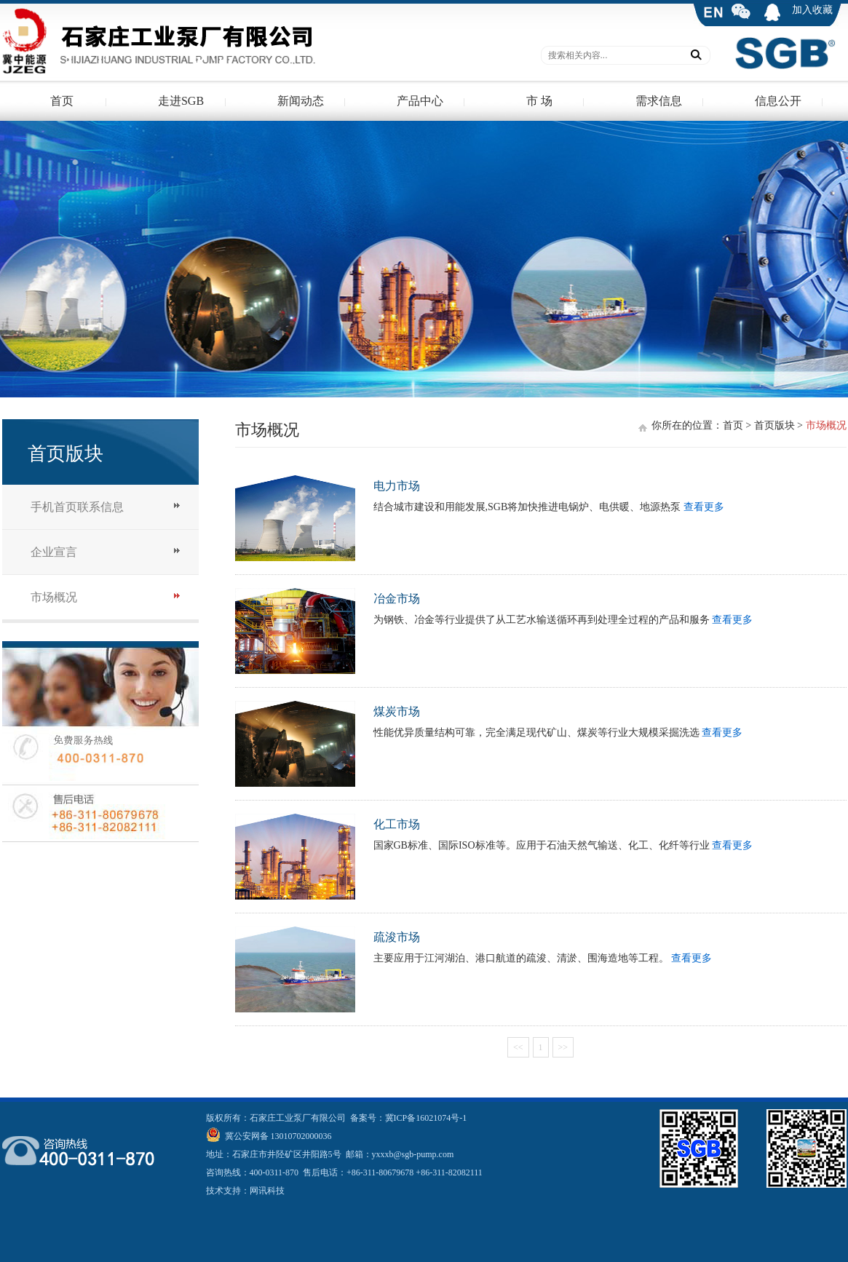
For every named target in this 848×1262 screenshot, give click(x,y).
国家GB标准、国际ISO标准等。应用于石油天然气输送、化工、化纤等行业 (543, 845)
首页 (62, 101)
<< (518, 1047)
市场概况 (54, 597)
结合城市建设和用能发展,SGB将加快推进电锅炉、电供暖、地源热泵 (528, 506)
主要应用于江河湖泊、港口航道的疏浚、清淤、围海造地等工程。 (522, 958)
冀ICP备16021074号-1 (426, 1118)
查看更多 (703, 506)
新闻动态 (300, 101)
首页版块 (774, 425)
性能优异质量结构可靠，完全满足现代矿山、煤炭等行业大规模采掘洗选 (537, 732)
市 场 (539, 101)
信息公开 (778, 101)
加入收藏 (812, 9)
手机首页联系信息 (77, 507)
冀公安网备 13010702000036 (277, 1136)
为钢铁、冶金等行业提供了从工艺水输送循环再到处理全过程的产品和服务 (543, 619)
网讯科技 (267, 1191)
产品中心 (420, 101)
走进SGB (181, 101)
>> (563, 1047)
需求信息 (658, 101)
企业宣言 (54, 552)
